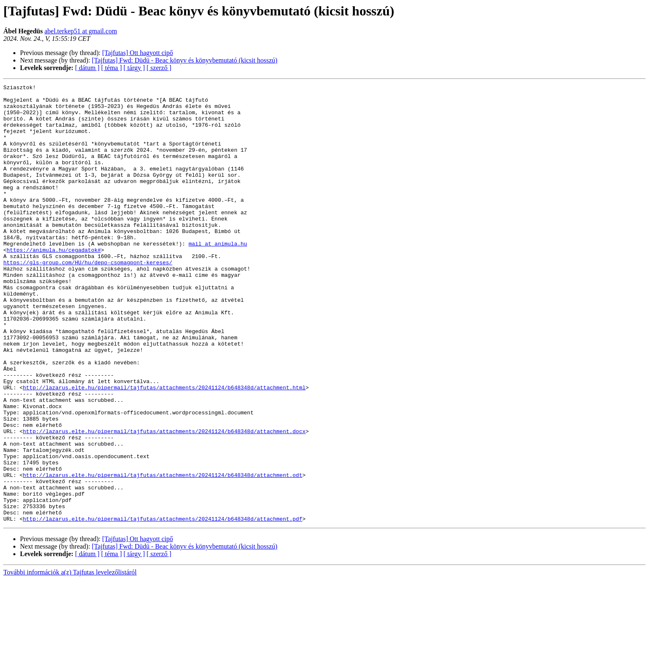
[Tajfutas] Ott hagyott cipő (137, 52)
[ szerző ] (159, 67)
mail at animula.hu (218, 276)
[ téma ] (111, 67)
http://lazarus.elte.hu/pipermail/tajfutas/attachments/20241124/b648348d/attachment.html (164, 448)
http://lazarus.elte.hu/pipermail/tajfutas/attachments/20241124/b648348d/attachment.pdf (162, 606)
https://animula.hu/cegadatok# (54, 283)
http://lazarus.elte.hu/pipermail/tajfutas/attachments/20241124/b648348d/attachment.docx (164, 501)
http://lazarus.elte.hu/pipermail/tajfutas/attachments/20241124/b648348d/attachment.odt (162, 553)
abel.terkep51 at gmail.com (81, 31)
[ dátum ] (87, 67)
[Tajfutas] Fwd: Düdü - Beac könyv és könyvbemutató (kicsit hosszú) (184, 60)
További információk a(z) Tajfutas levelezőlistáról (70, 659)
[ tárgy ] (134, 67)
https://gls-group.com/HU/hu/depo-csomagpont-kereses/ (87, 298)
